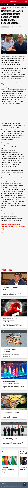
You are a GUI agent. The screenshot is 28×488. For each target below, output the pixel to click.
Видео (14, 7)
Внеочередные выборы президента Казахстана (11, 30)
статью (13, 151)
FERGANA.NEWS (14, 2)
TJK (7, 5)
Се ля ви (12, 26)
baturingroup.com (15, 486)
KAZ (2, 5)
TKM (9, 5)
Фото (18, 7)
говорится (4, 99)
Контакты (4, 483)
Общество (3, 29)
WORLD (15, 5)
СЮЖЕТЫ (24, 7)
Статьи (9, 7)
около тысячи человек (13, 220)
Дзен (5, 229)
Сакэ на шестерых (8, 452)
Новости (3, 7)
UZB (12, 5)
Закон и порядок (19, 26)
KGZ (5, 5)
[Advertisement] (14, 253)
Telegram (21, 226)
